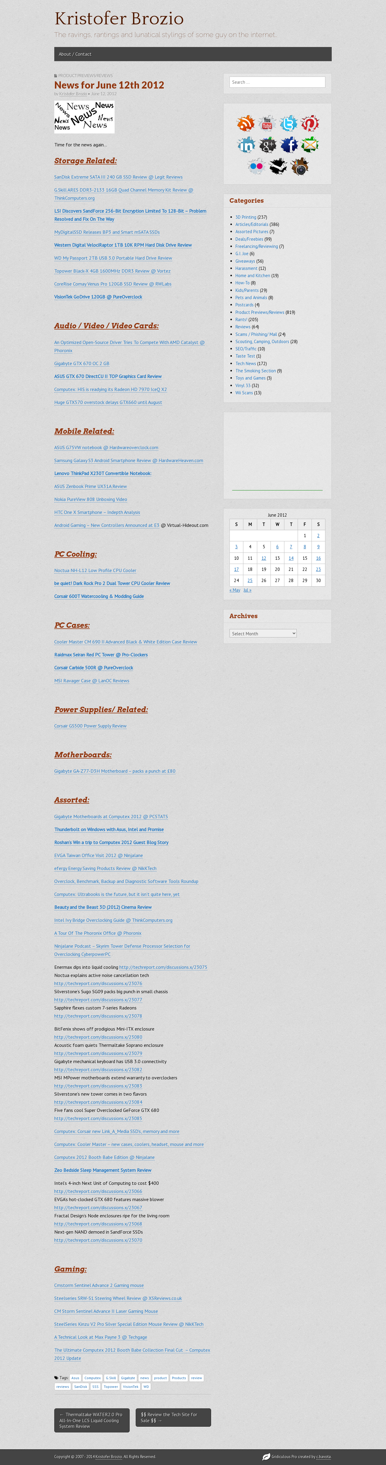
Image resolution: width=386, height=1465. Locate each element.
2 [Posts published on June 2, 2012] (318, 535)
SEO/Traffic (246, 349)
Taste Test (245, 356)
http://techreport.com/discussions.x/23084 (98, 1102)
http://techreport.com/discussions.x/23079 (98, 1053)
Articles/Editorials (252, 224)
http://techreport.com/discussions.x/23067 (98, 1207)
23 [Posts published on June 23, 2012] (318, 569)
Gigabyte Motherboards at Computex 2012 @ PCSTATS (111, 816)
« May (234, 590)
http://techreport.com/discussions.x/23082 (98, 1069)
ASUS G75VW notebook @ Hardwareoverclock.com (106, 447)
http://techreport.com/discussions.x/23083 (98, 1086)
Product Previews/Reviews (85, 75)
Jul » (248, 590)
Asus (75, 1378)
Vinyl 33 (243, 385)
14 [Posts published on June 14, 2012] (291, 558)
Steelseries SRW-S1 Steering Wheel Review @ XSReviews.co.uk (118, 1298)
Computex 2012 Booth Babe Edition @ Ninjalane (104, 1157)
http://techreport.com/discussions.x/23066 (98, 1191)
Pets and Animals (251, 297)
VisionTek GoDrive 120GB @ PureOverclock (98, 297)
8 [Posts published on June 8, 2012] (305, 546)
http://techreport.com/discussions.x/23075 (163, 967)
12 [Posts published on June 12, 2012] (263, 558)
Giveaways (245, 261)
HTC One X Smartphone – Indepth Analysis (97, 512)
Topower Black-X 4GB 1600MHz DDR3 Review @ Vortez (112, 271)
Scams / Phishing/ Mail (256, 334)
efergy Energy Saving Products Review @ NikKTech (105, 868)
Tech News (246, 363)
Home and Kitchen (253, 275)
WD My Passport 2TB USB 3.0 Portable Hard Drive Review (113, 258)
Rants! (241, 319)
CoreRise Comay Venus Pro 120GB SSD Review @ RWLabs (113, 284)
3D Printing (246, 217)
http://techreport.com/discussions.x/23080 (98, 1037)
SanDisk (80, 1386)
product (160, 1378)
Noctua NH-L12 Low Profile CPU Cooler (95, 570)
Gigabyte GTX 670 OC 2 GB (81, 363)
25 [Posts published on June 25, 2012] (250, 580)
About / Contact (75, 54)
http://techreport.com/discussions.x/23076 (98, 983)
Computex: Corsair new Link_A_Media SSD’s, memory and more (116, 1131)
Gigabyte (128, 1378)
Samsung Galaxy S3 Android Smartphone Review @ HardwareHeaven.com (128, 460)
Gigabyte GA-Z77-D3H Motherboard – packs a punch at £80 (115, 771)
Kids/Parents (247, 290)
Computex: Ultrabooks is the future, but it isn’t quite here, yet (117, 894)
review (196, 1378)
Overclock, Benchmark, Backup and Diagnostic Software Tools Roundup (126, 881)
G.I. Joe (242, 253)
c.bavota (323, 1456)
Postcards (245, 305)
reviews (62, 1386)
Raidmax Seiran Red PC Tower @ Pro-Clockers (101, 655)
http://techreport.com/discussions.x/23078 (98, 1016)
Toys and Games (251, 378)
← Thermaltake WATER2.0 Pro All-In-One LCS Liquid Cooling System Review (90, 1420)
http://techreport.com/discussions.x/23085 (98, 1118)
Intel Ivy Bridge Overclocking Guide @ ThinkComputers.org (113, 920)
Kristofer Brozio (119, 19)
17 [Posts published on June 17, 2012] (236, 569)
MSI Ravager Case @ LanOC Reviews (91, 681)
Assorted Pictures (252, 231)
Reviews (243, 327)
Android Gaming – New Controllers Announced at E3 (107, 525)
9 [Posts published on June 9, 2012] (318, 546)
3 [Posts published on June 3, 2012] (236, 546)
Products (179, 1378)
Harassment (247, 268)
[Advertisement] (277, 452)
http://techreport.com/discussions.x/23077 (98, 1000)
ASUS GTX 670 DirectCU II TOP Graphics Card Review (108, 376)
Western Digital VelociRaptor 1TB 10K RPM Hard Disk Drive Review (123, 245)
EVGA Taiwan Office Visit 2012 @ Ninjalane (98, 855)
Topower (111, 1386)
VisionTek (130, 1386)
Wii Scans (244, 393)
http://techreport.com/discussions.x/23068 (98, 1224)
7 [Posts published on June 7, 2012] (291, 546)
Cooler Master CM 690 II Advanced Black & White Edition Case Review (125, 642)
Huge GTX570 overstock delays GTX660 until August (108, 402)
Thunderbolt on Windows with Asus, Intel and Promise (109, 829)
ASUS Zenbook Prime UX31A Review (90, 486)
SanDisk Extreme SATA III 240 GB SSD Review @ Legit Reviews (118, 177)
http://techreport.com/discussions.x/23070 (98, 1240)
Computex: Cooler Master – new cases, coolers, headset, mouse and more (129, 1144)
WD (146, 1386)
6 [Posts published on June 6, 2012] (277, 546)
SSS (95, 1386)
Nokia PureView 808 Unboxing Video (90, 499)
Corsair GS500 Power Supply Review (90, 726)
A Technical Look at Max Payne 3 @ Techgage (100, 1337)
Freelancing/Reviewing (257, 246)
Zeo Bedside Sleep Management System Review (102, 1170)
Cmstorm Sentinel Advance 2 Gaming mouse (99, 1285)
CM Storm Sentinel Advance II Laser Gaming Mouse (106, 1311)
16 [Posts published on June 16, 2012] (318, 558)
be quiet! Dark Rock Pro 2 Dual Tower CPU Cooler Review (112, 583)
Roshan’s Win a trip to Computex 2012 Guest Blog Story (111, 842)
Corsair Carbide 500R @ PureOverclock (93, 668)
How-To (243, 283)
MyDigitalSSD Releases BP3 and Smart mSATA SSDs (107, 232)
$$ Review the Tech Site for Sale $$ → (169, 1417)
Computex (92, 1378)
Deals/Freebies (249, 239)
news (144, 1378)
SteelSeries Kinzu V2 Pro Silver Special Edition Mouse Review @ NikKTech (129, 1324)
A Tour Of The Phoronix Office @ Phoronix (97, 933)
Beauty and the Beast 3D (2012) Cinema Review (103, 907)
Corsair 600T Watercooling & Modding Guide (99, 596)
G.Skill (111, 1378)
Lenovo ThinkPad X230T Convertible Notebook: (102, 473)
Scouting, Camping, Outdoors (262, 341)
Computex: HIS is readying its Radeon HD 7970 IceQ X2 (110, 389)
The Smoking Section (256, 371)
